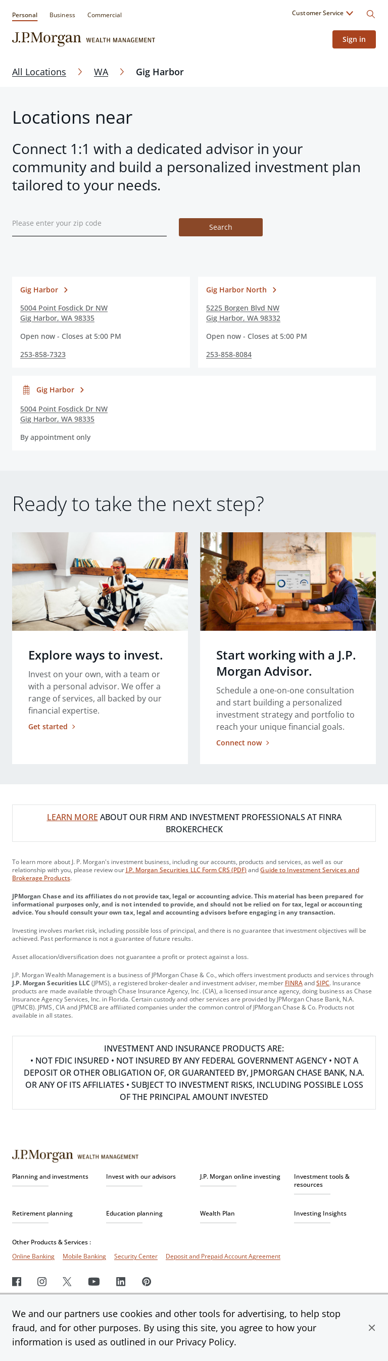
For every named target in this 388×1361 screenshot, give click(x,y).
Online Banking (33, 1256)
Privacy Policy (205, 1342)
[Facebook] (16, 1281)
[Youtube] (94, 1281)
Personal (24, 15)
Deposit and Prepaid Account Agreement (223, 1256)
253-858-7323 (43, 354)
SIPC (322, 983)
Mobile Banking (84, 1256)
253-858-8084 (229, 354)
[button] (372, 1328)
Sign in (354, 39)
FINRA (294, 983)
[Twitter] (67, 1281)
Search (220, 227)
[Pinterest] (147, 1281)
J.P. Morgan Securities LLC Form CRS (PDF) (186, 870)
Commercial (104, 15)
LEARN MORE (72, 817)
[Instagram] (41, 1281)
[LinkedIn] (121, 1281)
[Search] (371, 14)
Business (62, 15)
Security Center (136, 1256)
